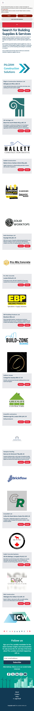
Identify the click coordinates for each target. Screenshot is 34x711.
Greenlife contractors (10, 414)
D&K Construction (8, 594)
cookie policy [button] (5, 9)
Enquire (21, 90)
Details (27, 90)
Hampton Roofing (8, 451)
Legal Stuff (17, 698)
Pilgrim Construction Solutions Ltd (14, 81)
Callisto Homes (8, 375)
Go (17, 24)
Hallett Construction (9, 160)
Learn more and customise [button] (17, 19)
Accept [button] (24, 15)
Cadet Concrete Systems (11, 554)
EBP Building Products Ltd (11, 314)
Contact (17, 694)
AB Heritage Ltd (8, 120)
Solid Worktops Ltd (9, 235)
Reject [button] (9, 15)
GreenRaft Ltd (7, 514)
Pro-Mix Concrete (8, 276)
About (17, 692)
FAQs (17, 696)
